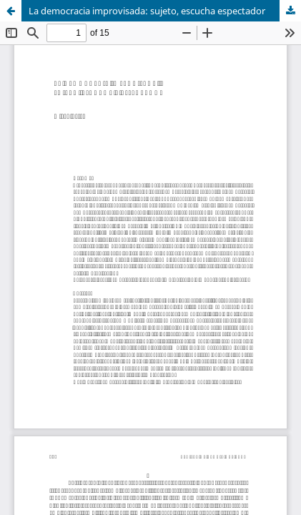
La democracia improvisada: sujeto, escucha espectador (147, 10)
